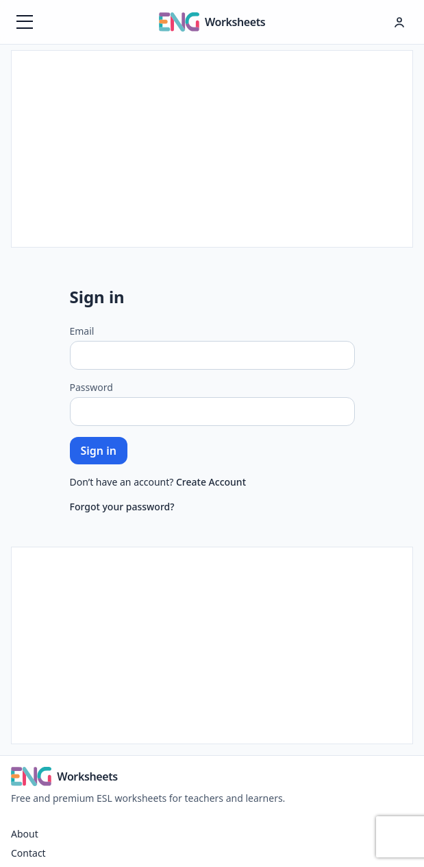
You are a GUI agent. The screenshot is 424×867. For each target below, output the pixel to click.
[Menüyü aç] (24, 22)
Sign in (98, 450)
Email (82, 330)
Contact (28, 852)
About (24, 833)
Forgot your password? (122, 506)
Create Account (211, 481)
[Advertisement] (212, 147)
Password (91, 387)
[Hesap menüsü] (399, 22)
